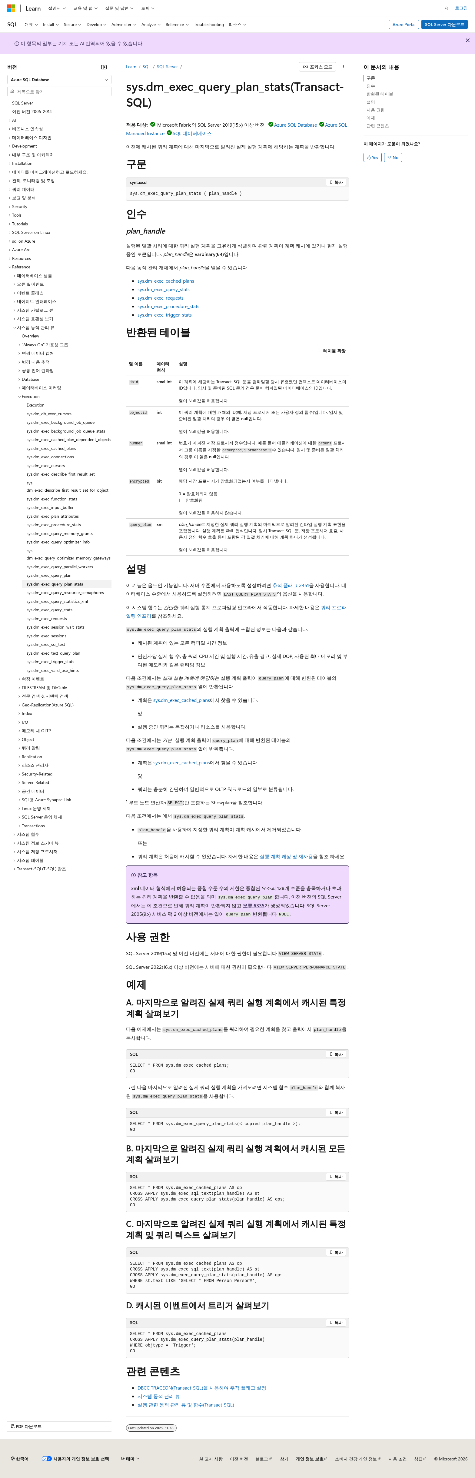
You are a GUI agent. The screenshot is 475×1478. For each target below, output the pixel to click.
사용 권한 (376, 110)
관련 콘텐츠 (378, 125)
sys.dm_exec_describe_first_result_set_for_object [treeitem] (67, 486)
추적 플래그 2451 (290, 585)
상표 (418, 1459)
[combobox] (59, 80)
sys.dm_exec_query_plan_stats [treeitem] (55, 584)
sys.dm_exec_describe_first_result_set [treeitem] (61, 474)
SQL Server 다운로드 (444, 24)
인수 (371, 86)
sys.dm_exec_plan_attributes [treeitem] (53, 516)
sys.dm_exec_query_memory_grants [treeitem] (60, 533)
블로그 (261, 1459)
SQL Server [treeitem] (22, 103)
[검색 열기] (446, 8)
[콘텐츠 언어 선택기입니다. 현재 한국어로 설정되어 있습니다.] (19, 1459)
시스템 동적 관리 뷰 (159, 1396)
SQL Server (167, 66)
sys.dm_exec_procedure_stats (168, 306)
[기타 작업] (343, 67)
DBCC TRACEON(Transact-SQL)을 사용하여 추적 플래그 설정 (202, 1387)
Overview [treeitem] (30, 336)
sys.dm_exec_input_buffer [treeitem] (50, 507)
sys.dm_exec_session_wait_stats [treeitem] (56, 627)
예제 (371, 118)
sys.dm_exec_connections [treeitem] (50, 457)
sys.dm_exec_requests (161, 297)
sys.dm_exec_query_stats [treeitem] (49, 610)
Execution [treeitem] (36, 405)
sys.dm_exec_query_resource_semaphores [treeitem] (65, 592)
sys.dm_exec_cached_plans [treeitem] (51, 448)
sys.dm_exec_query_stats (164, 289)
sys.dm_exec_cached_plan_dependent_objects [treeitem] (69, 439)
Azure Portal (404, 24)
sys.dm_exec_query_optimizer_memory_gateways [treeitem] (69, 554)
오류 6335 (253, 905)
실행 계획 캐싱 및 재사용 (286, 856)
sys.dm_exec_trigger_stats (165, 314)
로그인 (461, 8)
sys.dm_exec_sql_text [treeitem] (46, 644)
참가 (284, 1459)
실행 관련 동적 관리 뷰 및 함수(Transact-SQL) (186, 1404)
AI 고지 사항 (211, 1459)
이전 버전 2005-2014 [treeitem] (32, 111)
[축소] (103, 66)
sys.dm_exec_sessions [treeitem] (46, 636)
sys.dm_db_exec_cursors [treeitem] (49, 414)
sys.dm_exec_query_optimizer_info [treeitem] (58, 542)
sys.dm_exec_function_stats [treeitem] (52, 499)
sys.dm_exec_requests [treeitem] (47, 618)
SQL (147, 66)
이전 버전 (239, 1459)
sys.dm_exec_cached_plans (166, 280)
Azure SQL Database (295, 124)
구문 (371, 78)
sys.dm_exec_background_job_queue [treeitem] (61, 422)
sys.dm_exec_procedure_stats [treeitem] (54, 524)
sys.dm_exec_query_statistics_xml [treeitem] (57, 601)
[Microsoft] (11, 8)
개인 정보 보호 (310, 1459)
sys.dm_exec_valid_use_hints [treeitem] (53, 670)
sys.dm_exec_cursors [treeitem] (46, 465)
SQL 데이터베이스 (192, 133)
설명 (371, 102)
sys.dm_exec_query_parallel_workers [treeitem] (60, 567)
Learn (131, 66)
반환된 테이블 (380, 94)
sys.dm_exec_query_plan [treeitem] (49, 575)
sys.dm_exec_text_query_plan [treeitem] (53, 653)
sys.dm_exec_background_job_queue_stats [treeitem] (66, 431)
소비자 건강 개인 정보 (356, 1459)
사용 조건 (398, 1459)
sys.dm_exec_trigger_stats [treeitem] (50, 661)
